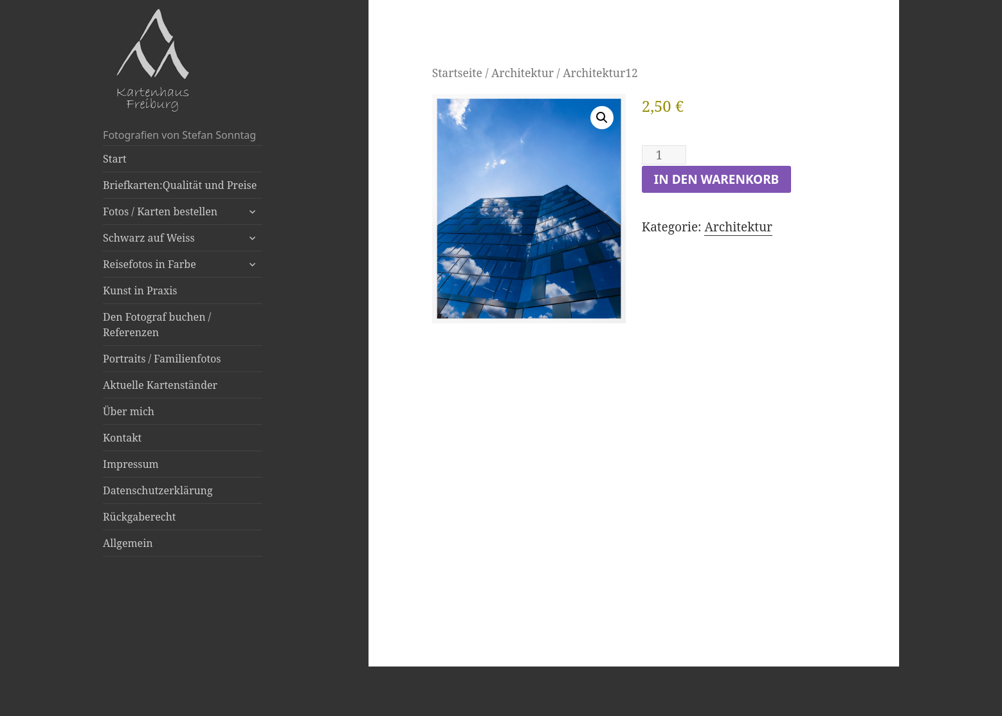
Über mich (128, 411)
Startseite (457, 72)
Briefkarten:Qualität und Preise (180, 185)
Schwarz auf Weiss (149, 238)
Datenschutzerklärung (157, 490)
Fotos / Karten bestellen (160, 211)
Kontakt (122, 438)
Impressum (131, 464)
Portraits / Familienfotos (162, 359)
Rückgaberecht (139, 517)
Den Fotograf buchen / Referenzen (157, 324)
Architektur (522, 72)
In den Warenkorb (716, 179)
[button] (602, 117)
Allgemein (128, 543)
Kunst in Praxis (140, 290)
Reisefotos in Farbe (149, 264)
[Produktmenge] (664, 155)
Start (115, 159)
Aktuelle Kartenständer (160, 385)
